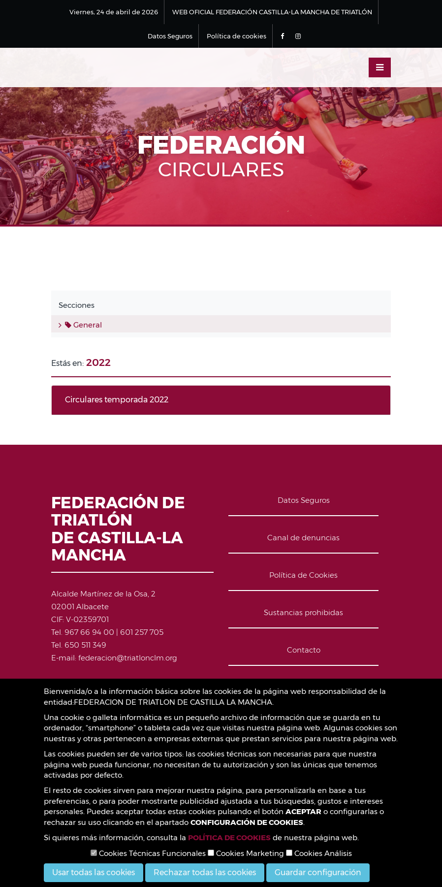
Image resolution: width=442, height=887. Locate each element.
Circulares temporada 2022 (116, 399)
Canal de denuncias (303, 537)
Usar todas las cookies (93, 872)
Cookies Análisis (319, 853)
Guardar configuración (318, 872)
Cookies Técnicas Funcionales (148, 853)
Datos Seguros (170, 36)
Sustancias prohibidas (303, 612)
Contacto (303, 650)
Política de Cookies (303, 575)
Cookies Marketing (246, 853)
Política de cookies (236, 36)
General (83, 324)
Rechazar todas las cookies (205, 872)
